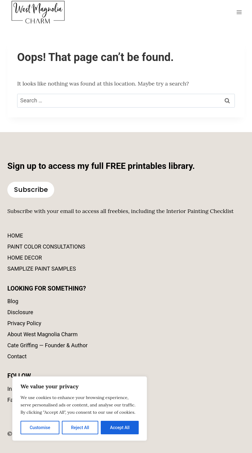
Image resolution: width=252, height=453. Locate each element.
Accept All (120, 427)
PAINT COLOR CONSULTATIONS (46, 246)
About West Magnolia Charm (42, 334)
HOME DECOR (24, 257)
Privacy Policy (24, 323)
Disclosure (20, 312)
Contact (17, 356)
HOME (15, 235)
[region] (79, 408)
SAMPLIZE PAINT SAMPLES (41, 268)
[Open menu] (239, 12)
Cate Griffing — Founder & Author (47, 345)
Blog (12, 301)
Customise (40, 427)
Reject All (80, 427)
